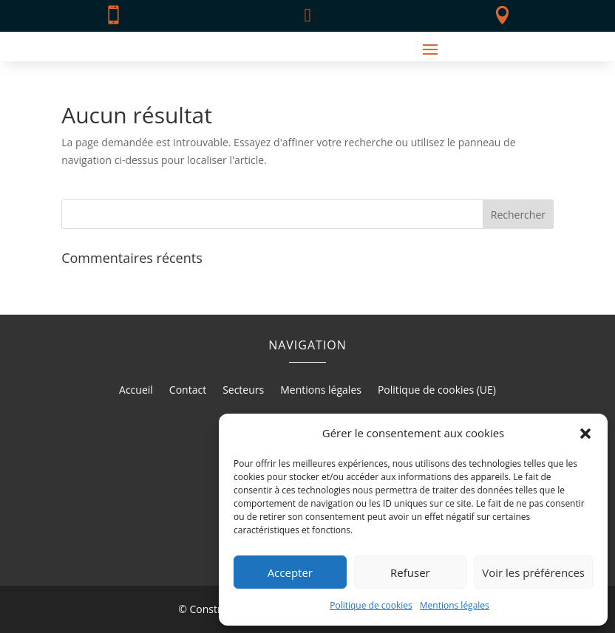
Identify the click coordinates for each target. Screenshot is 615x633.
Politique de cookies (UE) (437, 391)
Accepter (290, 572)
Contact (187, 391)
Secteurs (243, 391)
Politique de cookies (371, 605)
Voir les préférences (533, 572)
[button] (585, 433)
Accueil (136, 391)
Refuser (410, 572)
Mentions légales (454, 605)
